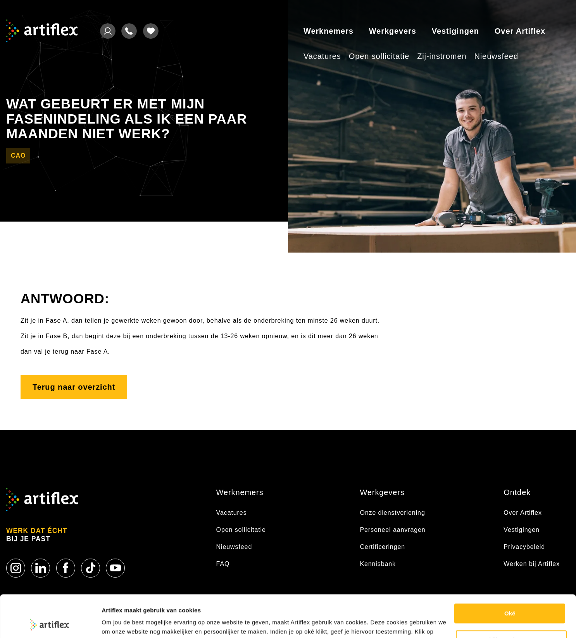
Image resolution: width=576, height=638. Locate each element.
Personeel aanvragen (392, 529)
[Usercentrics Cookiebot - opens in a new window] (50, 623)
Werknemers (329, 31)
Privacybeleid (524, 546)
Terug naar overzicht (74, 387)
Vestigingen (455, 31)
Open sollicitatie (379, 56)
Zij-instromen (441, 56)
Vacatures (322, 56)
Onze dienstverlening (392, 512)
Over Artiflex (520, 31)
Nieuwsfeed (496, 56)
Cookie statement (126, 622)
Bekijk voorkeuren (512, 600)
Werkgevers (392, 31)
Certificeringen (382, 546)
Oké (509, 574)
